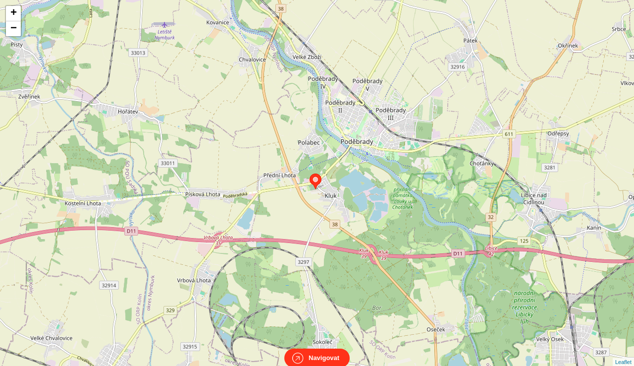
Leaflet (623, 353)
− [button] (13, 28)
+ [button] (13, 13)
